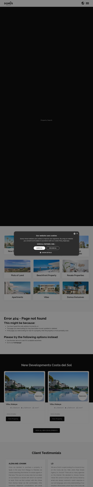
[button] (46, 244)
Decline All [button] (53, 248)
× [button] (77, 233)
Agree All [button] (39, 248)
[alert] (46, 243)
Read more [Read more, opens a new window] (66, 241)
